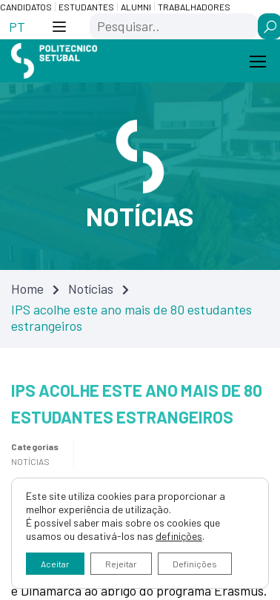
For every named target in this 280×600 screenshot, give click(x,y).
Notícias (90, 288)
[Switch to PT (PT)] (17, 26)
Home (27, 288)
